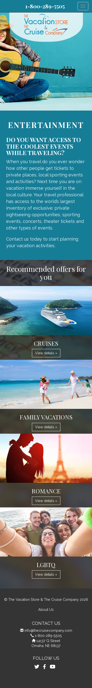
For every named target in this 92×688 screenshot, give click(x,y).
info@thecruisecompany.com (48, 630)
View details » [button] (46, 353)
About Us (46, 609)
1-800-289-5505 (45, 6)
